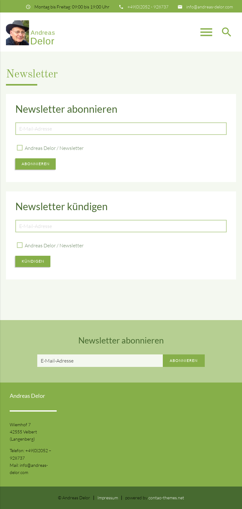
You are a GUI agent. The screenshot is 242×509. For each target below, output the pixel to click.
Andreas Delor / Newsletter (54, 148)
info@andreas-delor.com (209, 6)
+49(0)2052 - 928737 (147, 6)
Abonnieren (35, 163)
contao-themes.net (166, 497)
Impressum (107, 497)
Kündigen (33, 261)
